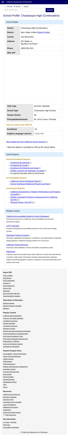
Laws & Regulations (9, 405)
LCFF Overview (12, 226)
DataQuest (10, 252)
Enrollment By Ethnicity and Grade (24, 168)
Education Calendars (9, 397)
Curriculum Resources (10, 326)
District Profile (43, 32)
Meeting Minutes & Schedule (12, 306)
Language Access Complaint (12, 402)
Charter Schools (8, 359)
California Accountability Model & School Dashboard (27, 216)
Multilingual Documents (10, 407)
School (18, 6)
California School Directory (17, 245)
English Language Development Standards (16, 331)
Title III (5, 387)
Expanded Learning (9, 369)
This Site (9, 6)
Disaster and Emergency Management (15, 367)
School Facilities (8, 377)
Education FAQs (8, 399)
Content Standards (9, 323)
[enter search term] (24, 10)
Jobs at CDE (7, 288)
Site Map (13, 422)
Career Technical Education (12, 356)
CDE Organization (9, 280)
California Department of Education (19, 2)
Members (6, 308)
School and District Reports (12, 412)
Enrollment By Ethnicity (19, 163)
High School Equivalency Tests (13, 336)
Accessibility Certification (11, 427)
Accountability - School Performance (14, 354)
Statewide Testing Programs (17, 235)
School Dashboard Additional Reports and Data (29, 184)
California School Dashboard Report (25, 181)
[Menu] (3, 2)
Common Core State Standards (13, 318)
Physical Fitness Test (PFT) (21, 202)
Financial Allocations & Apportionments (15, 334)
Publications (7, 410)
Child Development (9, 364)
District (26, 6)
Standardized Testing (10, 382)
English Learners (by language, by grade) (27, 171)
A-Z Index (6, 422)
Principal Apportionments (11, 372)
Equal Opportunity (9, 286)
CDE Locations (8, 275)
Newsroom (6, 291)
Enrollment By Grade (19, 165)
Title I (5, 384)
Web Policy (6, 425)
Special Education (9, 379)
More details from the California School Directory (26, 142)
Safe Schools (7, 374)
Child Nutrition (7, 361)
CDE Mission (7, 278)
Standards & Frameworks (11, 346)
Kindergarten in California (11, 341)
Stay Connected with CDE (11, 293)
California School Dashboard (12, 316)
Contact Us (6, 283)
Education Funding (9, 328)
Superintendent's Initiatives (11, 296)
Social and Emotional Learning (13, 344)
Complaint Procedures (10, 321)
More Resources (10, 415)
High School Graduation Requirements (15, 339)
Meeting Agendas (8, 303)
